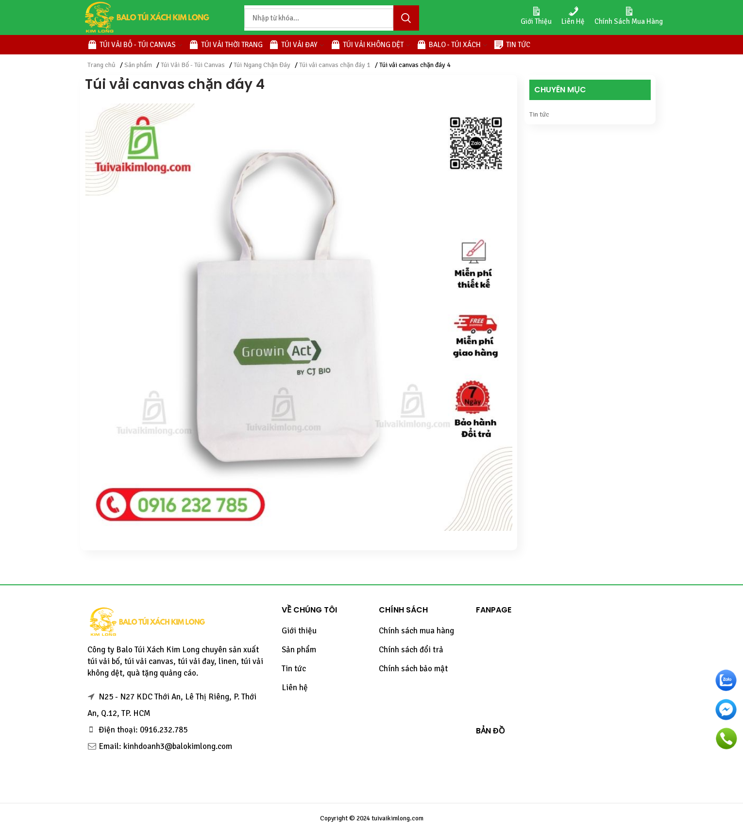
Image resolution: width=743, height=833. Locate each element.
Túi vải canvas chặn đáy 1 (335, 65)
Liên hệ (295, 687)
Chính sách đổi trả (411, 650)
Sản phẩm (138, 65)
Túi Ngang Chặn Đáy (262, 65)
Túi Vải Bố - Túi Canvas (193, 65)
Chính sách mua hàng (416, 631)
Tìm (406, 18)
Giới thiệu (299, 631)
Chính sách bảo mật (413, 668)
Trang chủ (101, 65)
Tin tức (539, 114)
